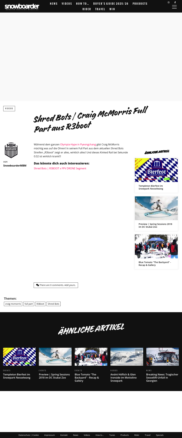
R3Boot (40, 303)
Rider (87, 9)
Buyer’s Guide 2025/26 (111, 3)
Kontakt (64, 435)
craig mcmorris (13, 303)
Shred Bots (53, 303)
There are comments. (56, 285)
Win (112, 9)
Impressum (49, 435)
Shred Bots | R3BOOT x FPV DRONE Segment (60, 168)
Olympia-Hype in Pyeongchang (78, 144)
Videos (67, 3)
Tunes (112, 435)
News (54, 3)
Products (140, 3)
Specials (160, 435)
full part (29, 303)
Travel (100, 9)
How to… (82, 3)
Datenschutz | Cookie (28, 435)
